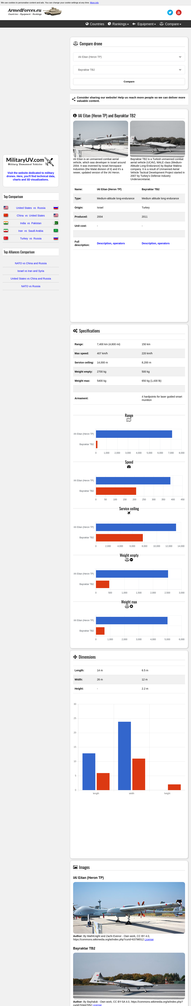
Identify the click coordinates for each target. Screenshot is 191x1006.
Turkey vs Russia (31, 238)
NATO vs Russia (30, 286)
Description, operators (111, 243)
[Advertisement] (31, 93)
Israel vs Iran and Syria (30, 270)
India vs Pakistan (30, 223)
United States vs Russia (30, 207)
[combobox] (129, 56)
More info (94, 2)
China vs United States (31, 215)
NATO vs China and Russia (31, 263)
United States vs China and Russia (31, 278)
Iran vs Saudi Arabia (30, 230)
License (149, 939)
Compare (129, 81)
